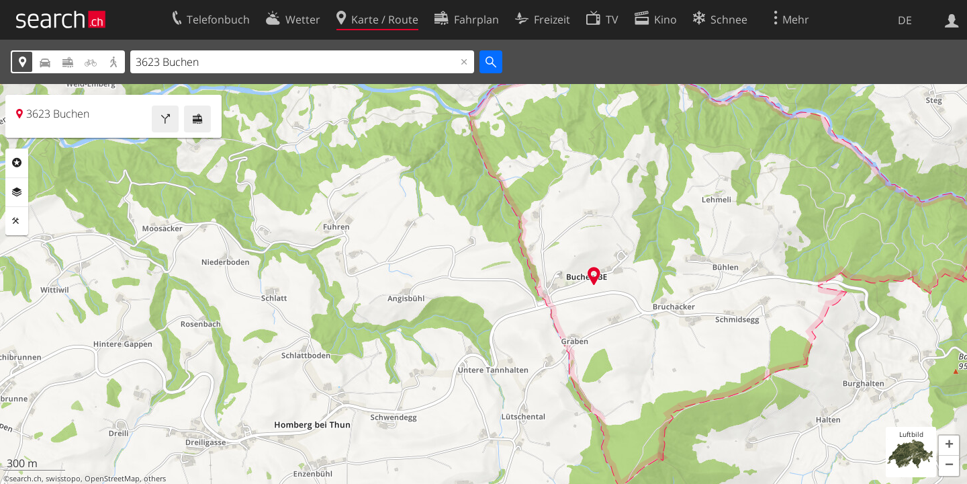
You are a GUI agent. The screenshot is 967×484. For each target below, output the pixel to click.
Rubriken (16, 163)
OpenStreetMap (112, 478)
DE (905, 20)
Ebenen (16, 192)
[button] (949, 446)
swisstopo (63, 478)
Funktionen (16, 221)
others (155, 478)
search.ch (25, 478)
